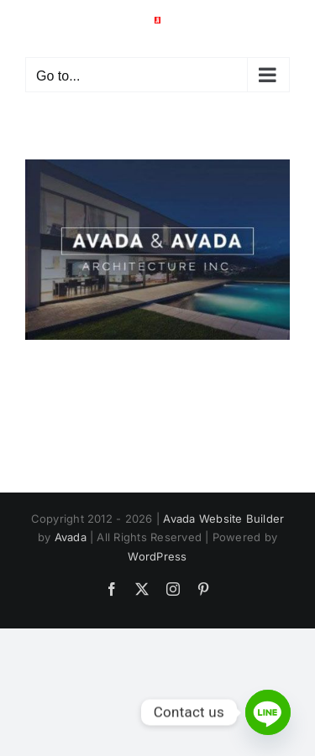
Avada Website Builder (223, 518)
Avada (71, 537)
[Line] (268, 712)
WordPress (157, 556)
